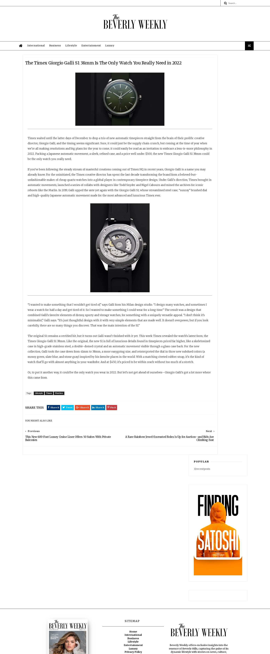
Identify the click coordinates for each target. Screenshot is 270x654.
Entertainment (110, 64)
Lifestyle (90, 64)
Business (74, 64)
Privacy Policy (133, 610)
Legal (133, 613)
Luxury (128, 64)
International (54, 64)
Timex (67, 485)
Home (133, 589)
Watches (77, 485)
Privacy (159, 649)
